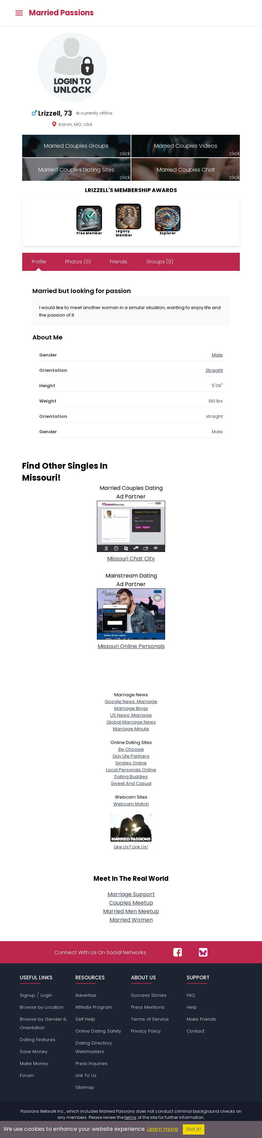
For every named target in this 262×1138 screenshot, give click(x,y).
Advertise (85, 995)
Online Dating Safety (98, 1031)
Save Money (33, 1051)
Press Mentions (147, 1007)
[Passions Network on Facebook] (177, 952)
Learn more (162, 1129)
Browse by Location (41, 1007)
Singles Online (131, 763)
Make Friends (201, 1019)
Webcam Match (131, 804)
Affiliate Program (93, 1007)
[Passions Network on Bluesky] (203, 952)
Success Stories (148, 995)
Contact (195, 1031)
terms (130, 1117)
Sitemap (84, 1087)
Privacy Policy (146, 1031)
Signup (27, 995)
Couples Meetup (131, 903)
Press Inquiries (91, 1063)
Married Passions (61, 13)
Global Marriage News (131, 722)
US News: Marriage (131, 715)
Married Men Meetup (131, 911)
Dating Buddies (131, 776)
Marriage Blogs (131, 708)
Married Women (131, 920)
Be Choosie (131, 749)
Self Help (85, 1019)
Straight (214, 370)
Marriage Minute (131, 729)
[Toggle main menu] (19, 13)
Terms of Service (150, 1019)
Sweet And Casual (131, 783)
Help (192, 1007)
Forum (27, 1075)
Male (217, 355)
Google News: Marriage (131, 701)
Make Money (34, 1063)
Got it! (193, 1129)
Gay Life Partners (131, 756)
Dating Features (37, 1039)
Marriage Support (131, 894)
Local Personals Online (131, 770)
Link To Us (86, 1075)
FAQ (191, 995)
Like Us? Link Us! (131, 843)
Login (46, 995)
